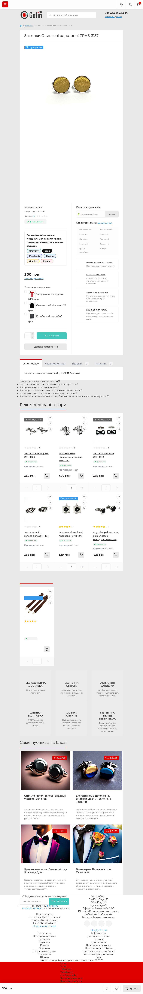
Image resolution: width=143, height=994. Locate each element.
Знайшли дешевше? (33, 278)
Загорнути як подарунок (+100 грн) (45, 295)
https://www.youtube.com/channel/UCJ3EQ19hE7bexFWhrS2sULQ (101, 924)
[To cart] (47, 476)
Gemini (33, 261)
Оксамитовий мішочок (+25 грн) (47, 307)
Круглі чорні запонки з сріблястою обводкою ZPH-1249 (105, 536)
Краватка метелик (44, 936)
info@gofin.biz (98, 930)
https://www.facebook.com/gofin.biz (87, 924)
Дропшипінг (98, 942)
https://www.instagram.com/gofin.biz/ (94, 924)
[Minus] (32, 337)
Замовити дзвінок (113, 16)
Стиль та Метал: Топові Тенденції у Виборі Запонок (45, 797)
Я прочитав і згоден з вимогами (45, 907)
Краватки (44, 939)
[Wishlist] (50, 423)
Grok (47, 251)
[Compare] (50, 429)
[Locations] (121, 4)
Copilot (50, 256)
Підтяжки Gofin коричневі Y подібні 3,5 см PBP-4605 (36, 630)
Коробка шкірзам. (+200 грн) (45, 318)
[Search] (50, 15)
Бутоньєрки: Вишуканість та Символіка (94, 871)
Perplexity (34, 256)
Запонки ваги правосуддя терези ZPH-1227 (70, 457)
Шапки (44, 957)
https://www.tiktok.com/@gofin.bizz (109, 924)
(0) (34, 216)
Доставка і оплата (99, 936)
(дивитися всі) (105, 223)
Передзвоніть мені (44, 926)
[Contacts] (130, 4)
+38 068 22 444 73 (116, 13)
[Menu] (5, 4)
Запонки (29, 26)
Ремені (44, 945)
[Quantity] (27, 335)
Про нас (98, 939)
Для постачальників (98, 945)
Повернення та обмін (98, 948)
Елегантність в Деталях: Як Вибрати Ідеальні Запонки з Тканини (94, 798)
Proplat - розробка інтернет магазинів (63, 960)
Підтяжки (45, 942)
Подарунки (44, 954)
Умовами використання (98, 954)
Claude (47, 261)
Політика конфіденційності (40, 907)
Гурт (98, 957)
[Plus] (32, 334)
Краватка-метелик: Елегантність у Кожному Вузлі (45, 871)
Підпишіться (59, 901)
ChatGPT (34, 251)
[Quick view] (50, 418)
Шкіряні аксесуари (44, 951)
